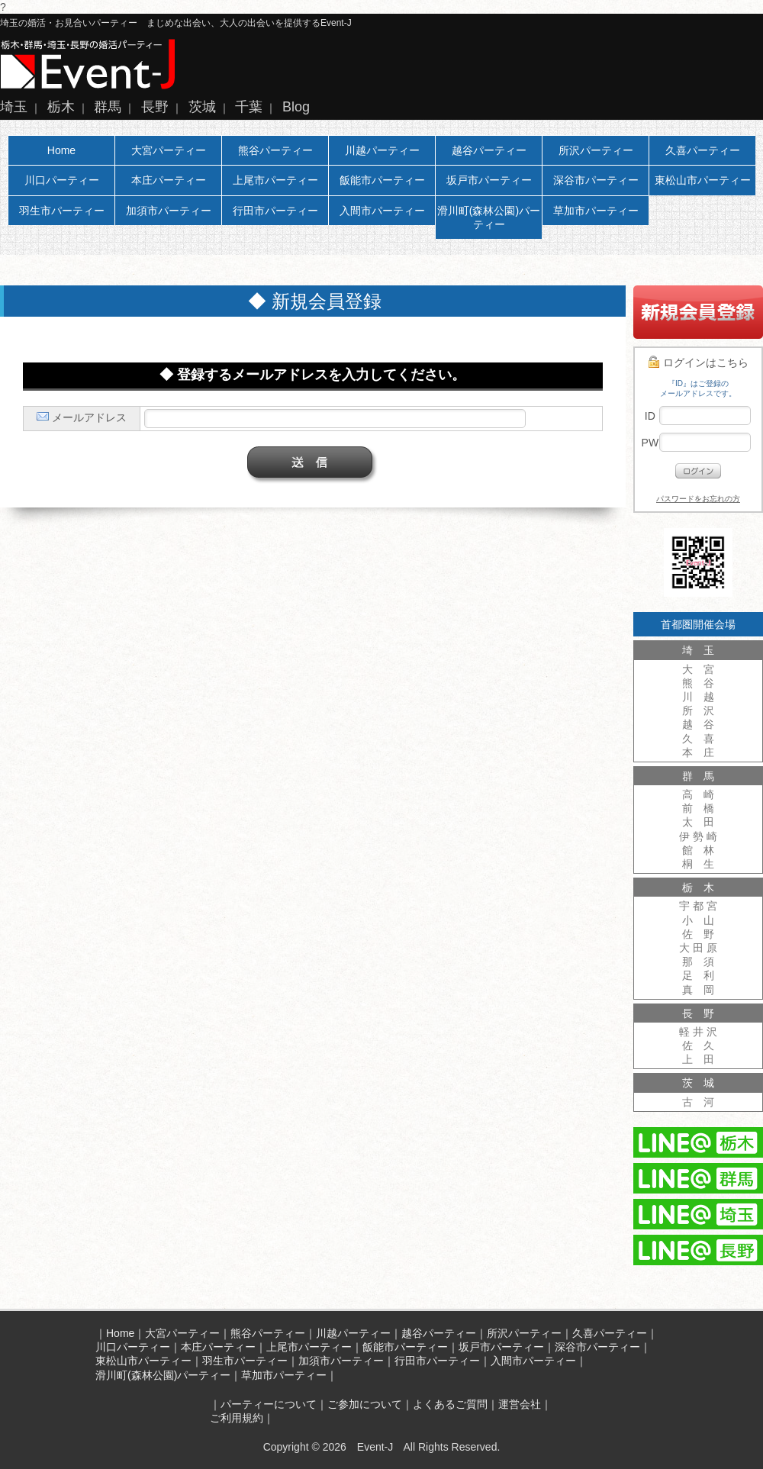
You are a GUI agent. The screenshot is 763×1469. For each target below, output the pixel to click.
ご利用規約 (236, 1418)
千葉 (248, 106)
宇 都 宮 (698, 906)
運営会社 (519, 1404)
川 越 (698, 697)
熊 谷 (698, 683)
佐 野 (698, 934)
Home (61, 150)
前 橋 (698, 808)
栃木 (61, 106)
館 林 (698, 850)
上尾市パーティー (275, 180)
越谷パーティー (489, 150)
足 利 (698, 975)
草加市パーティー (596, 211)
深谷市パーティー (596, 180)
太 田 (698, 822)
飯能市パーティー (382, 180)
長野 (155, 106)
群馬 (107, 106)
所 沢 (698, 710)
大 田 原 (698, 948)
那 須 (698, 961)
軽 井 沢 (698, 1032)
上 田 (698, 1059)
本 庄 (698, 752)
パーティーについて (269, 1404)
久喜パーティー (702, 150)
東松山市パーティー (703, 180)
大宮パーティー (168, 150)
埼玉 (13, 106)
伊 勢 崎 (698, 836)
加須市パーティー (168, 211)
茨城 (202, 106)
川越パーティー (382, 150)
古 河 (698, 1102)
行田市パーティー (275, 211)
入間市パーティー (382, 211)
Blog (296, 106)
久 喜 (698, 739)
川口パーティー (61, 180)
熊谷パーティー (275, 150)
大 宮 (698, 669)
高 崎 (698, 794)
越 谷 (698, 724)
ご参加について (364, 1404)
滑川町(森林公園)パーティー (488, 217)
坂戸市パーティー (489, 180)
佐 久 (698, 1045)
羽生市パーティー (62, 211)
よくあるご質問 (450, 1404)
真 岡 (698, 990)
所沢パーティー (596, 150)
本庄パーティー (168, 180)
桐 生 (698, 864)
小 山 (698, 920)
